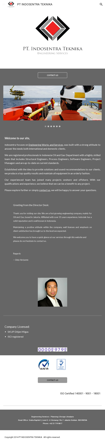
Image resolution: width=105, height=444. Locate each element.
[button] (4, 4)
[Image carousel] (52, 106)
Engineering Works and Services (46, 144)
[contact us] (52, 75)
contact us (44, 190)
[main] (52, 164)
